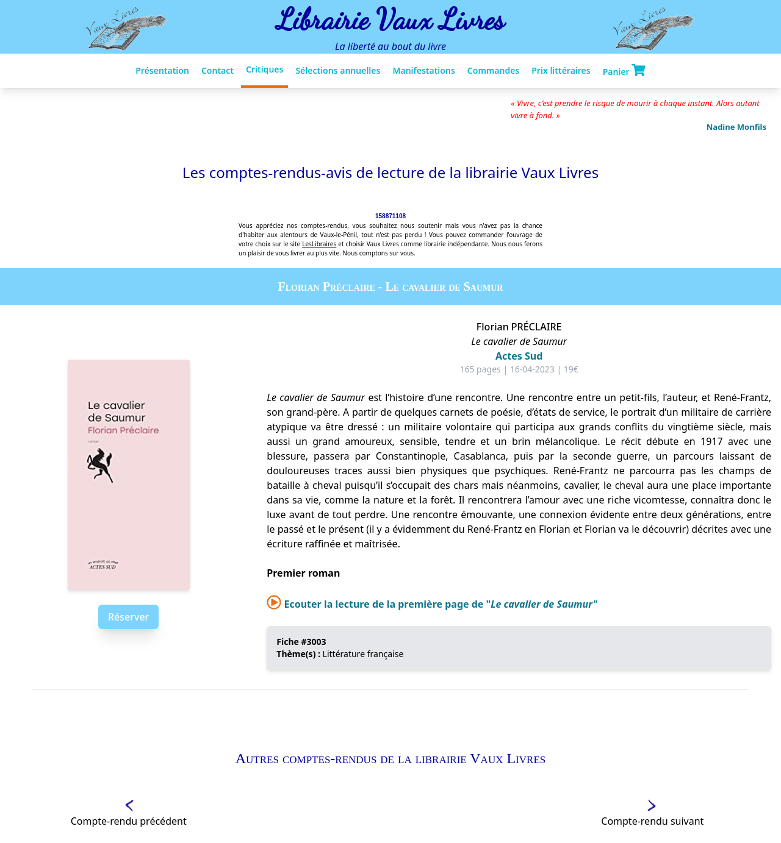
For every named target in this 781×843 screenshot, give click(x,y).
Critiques (264, 69)
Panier (624, 70)
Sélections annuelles (337, 70)
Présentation (162, 70)
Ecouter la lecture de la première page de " (432, 604)
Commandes (493, 70)
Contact (217, 70)
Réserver (128, 617)
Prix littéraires (560, 70)
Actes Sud (518, 356)
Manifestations (423, 70)
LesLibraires (319, 244)
